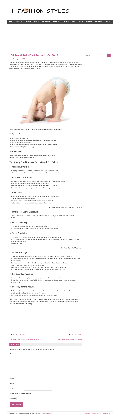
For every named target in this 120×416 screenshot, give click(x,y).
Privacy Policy (96, 413)
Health (80, 21)
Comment (13, 354)
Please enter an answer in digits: (20, 394)
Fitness (36, 21)
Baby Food (15, 334)
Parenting (98, 21)
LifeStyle (28, 21)
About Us (87, 413)
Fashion (19, 21)
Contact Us (106, 413)
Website (12, 389)
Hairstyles (56, 21)
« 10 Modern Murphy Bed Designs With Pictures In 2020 (26, 339)
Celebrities (46, 21)
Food (73, 21)
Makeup (66, 21)
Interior (89, 21)
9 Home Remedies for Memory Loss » (70, 339)
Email (12, 383)
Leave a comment (76, 334)
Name (12, 378)
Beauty (10, 21)
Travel (107, 21)
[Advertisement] (60, 38)
